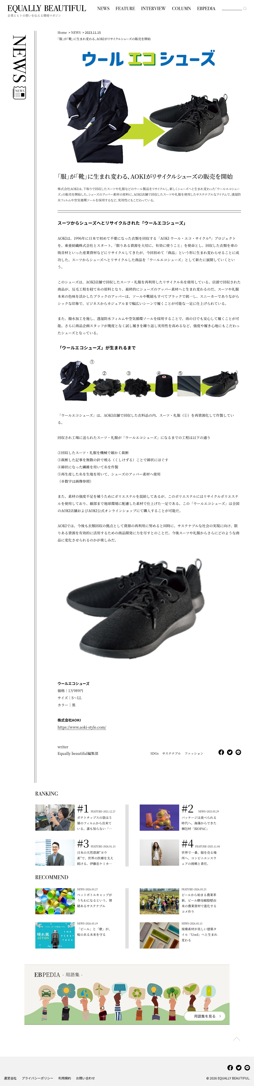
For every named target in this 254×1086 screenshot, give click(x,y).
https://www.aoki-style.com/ (82, 727)
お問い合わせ (85, 1078)
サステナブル (171, 753)
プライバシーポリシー (37, 1078)
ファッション (194, 753)
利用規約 (64, 1078)
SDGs (154, 753)
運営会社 (10, 1078)
